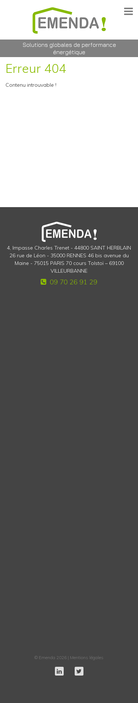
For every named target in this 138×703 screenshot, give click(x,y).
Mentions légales (87, 657)
